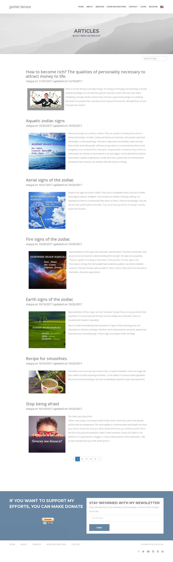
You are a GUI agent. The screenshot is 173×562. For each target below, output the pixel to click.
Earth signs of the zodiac (49, 299)
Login (143, 7)
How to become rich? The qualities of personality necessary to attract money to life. (85, 74)
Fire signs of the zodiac (48, 239)
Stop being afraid (42, 404)
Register (153, 7)
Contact (133, 7)
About (89, 7)
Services (100, 7)
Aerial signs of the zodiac (50, 180)
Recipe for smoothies (46, 359)
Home (81, 7)
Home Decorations (116, 7)
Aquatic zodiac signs (45, 121)
